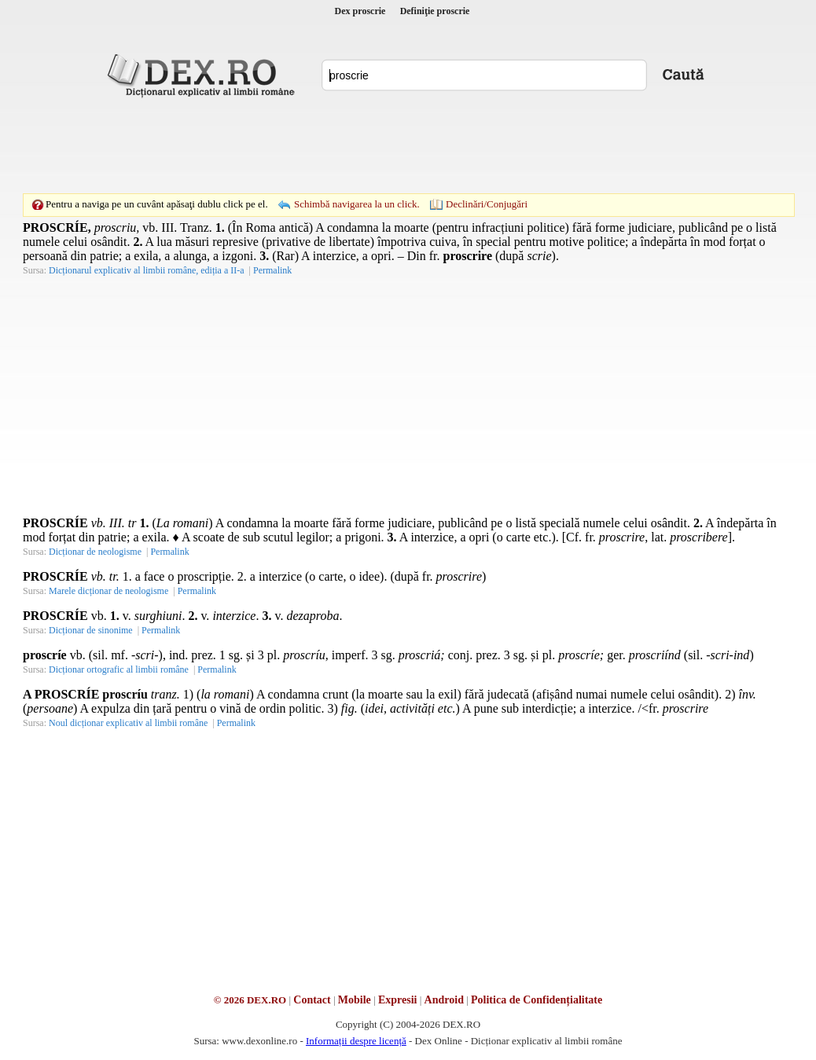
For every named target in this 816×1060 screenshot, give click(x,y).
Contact (311, 1000)
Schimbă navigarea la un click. (357, 204)
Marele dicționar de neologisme (108, 590)
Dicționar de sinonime (91, 630)
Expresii (397, 1000)
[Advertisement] (408, 145)
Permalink (272, 270)
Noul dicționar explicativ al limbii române (128, 722)
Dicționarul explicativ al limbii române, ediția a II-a (146, 270)
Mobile (354, 1000)
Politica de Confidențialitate (536, 1000)
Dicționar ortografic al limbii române (119, 669)
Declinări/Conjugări (486, 204)
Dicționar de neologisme (95, 551)
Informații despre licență (356, 1041)
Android (444, 1000)
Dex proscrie (360, 11)
